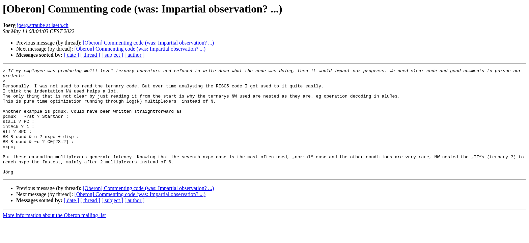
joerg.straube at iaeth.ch (42, 25)
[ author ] (134, 55)
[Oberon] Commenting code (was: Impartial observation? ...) (148, 43)
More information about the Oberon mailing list (54, 236)
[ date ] (71, 55)
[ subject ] (112, 55)
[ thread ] (90, 55)
